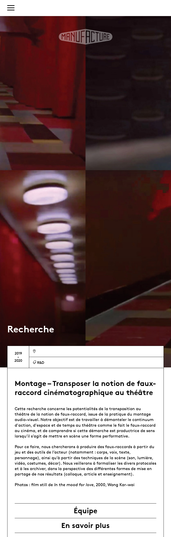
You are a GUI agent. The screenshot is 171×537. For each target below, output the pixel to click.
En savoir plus (85, 525)
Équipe (85, 510)
